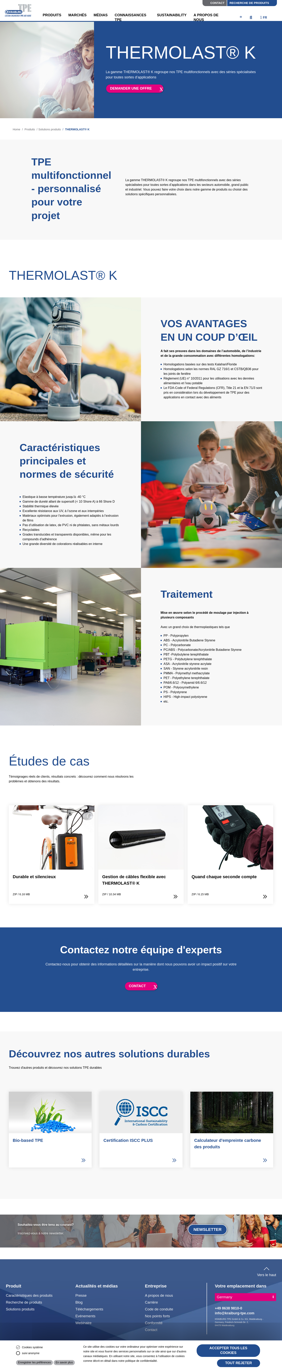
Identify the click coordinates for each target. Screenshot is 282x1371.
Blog (79, 1302)
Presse (81, 1295)
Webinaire (83, 1323)
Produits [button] (52, 15)
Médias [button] (101, 15)
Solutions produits (50, 129)
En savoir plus (64, 1362)
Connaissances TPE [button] (130, 17)
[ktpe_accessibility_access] (241, 18)
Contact (217, 3)
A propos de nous (159, 1295)
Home (16, 129)
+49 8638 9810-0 (228, 1308)
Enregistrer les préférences (34, 1362)
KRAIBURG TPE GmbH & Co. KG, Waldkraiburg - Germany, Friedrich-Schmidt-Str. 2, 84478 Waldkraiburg (239, 1322)
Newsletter (207, 1229)
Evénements (85, 1316)
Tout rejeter (238, 1363)
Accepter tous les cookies (228, 1350)
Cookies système (32, 1347)
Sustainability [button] (172, 15)
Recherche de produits (249, 3)
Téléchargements (89, 1309)
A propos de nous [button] (205, 17)
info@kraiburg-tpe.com (234, 1313)
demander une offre (131, 88)
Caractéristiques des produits (29, 1295)
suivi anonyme (31, 1353)
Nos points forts (157, 1316)
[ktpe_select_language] (265, 17)
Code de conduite (159, 1309)
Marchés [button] (77, 15)
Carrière (151, 1302)
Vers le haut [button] (266, 1271)
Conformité (154, 1323)
